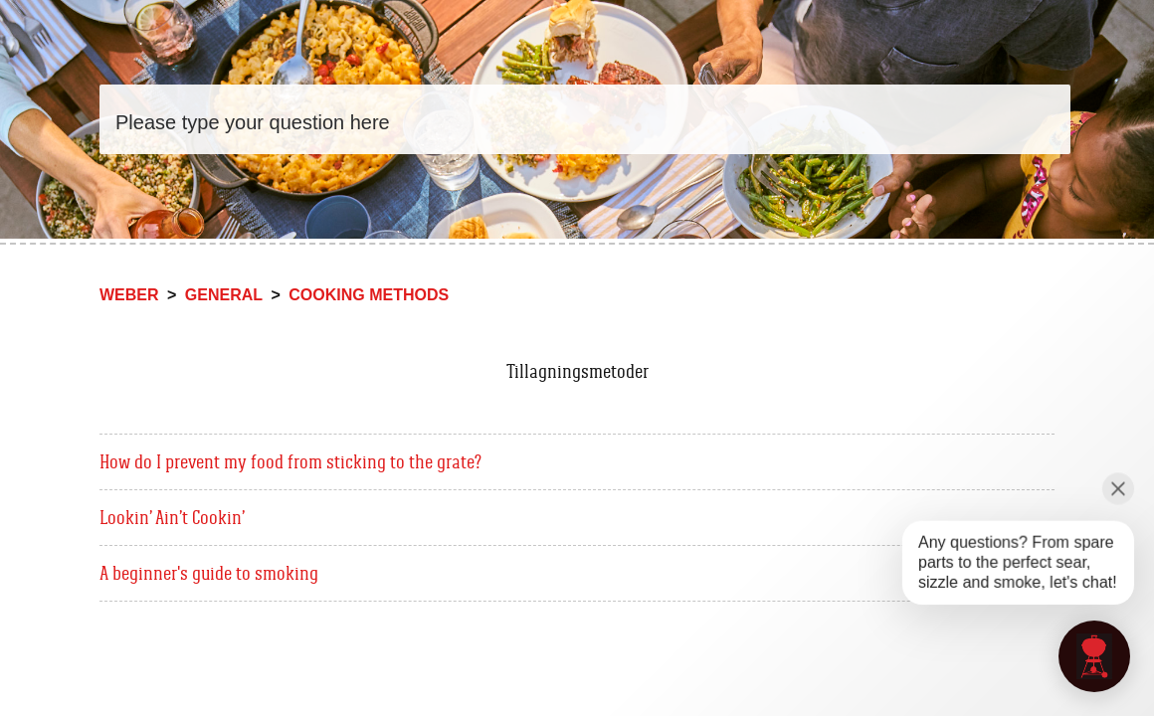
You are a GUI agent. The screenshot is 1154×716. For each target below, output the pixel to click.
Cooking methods (368, 294)
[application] (1094, 656)
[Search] (584, 119)
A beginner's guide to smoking (208, 573)
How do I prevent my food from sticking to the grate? (290, 461)
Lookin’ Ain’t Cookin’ (172, 517)
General (224, 294)
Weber (129, 294)
